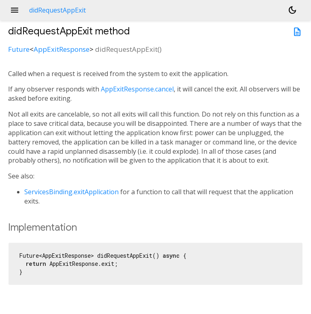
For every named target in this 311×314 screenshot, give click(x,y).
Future (19, 49)
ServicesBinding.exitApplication (71, 191)
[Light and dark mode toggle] (292, 10)
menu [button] (14, 10)
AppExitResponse (61, 49)
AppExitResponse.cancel (137, 89)
